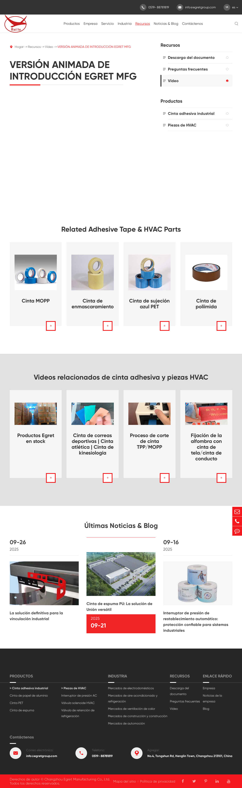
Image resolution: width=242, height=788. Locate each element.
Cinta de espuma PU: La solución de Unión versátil (119, 609)
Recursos (142, 23)
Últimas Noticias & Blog (121, 528)
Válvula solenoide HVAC (78, 703)
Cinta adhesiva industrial (191, 113)
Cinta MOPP (36, 301)
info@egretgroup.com (196, 7)
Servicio (107, 23)
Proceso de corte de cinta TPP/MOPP (149, 441)
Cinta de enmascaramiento (93, 303)
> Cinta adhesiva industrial (29, 688)
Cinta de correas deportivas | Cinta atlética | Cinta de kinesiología (93, 444)
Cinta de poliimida (206, 303)
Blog (206, 709)
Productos (72, 23)
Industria (124, 23)
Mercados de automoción (126, 723)
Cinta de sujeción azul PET (149, 303)
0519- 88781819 (154, 7)
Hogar (19, 47)
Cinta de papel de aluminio (29, 695)
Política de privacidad (157, 781)
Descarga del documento (191, 57)
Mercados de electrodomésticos (131, 688)
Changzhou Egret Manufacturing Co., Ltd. (77, 779)
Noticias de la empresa (212, 698)
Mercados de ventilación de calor (131, 709)
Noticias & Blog (166, 23)
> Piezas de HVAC (73, 688)
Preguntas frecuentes (188, 69)
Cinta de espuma (22, 710)
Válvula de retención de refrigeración (77, 713)
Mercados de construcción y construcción (137, 716)
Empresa (90, 23)
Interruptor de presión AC (79, 695)
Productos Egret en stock (35, 438)
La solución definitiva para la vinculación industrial (36, 619)
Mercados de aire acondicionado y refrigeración (132, 698)
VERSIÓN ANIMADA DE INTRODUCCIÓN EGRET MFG (94, 47)
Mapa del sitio (124, 781)
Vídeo (49, 47)
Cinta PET (16, 703)
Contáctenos (192, 23)
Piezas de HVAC (182, 125)
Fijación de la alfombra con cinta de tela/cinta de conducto (206, 446)
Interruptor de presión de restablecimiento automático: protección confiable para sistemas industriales (195, 625)
